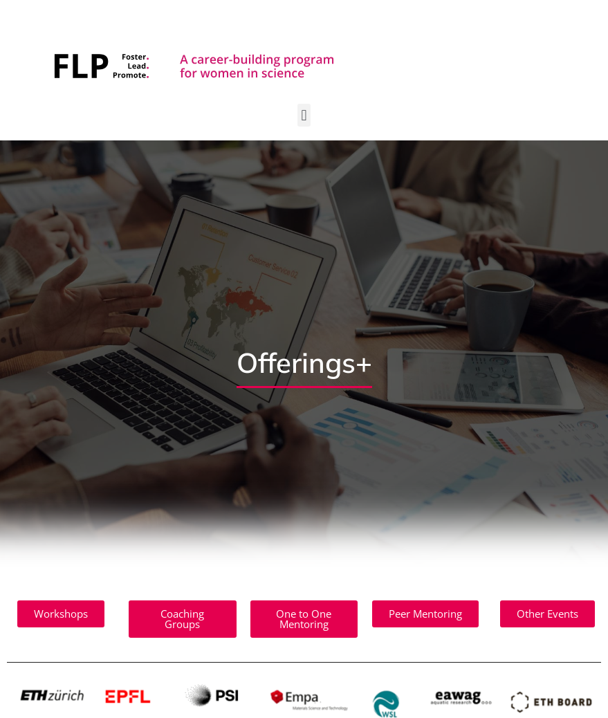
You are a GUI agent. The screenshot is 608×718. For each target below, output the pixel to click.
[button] (304, 115)
